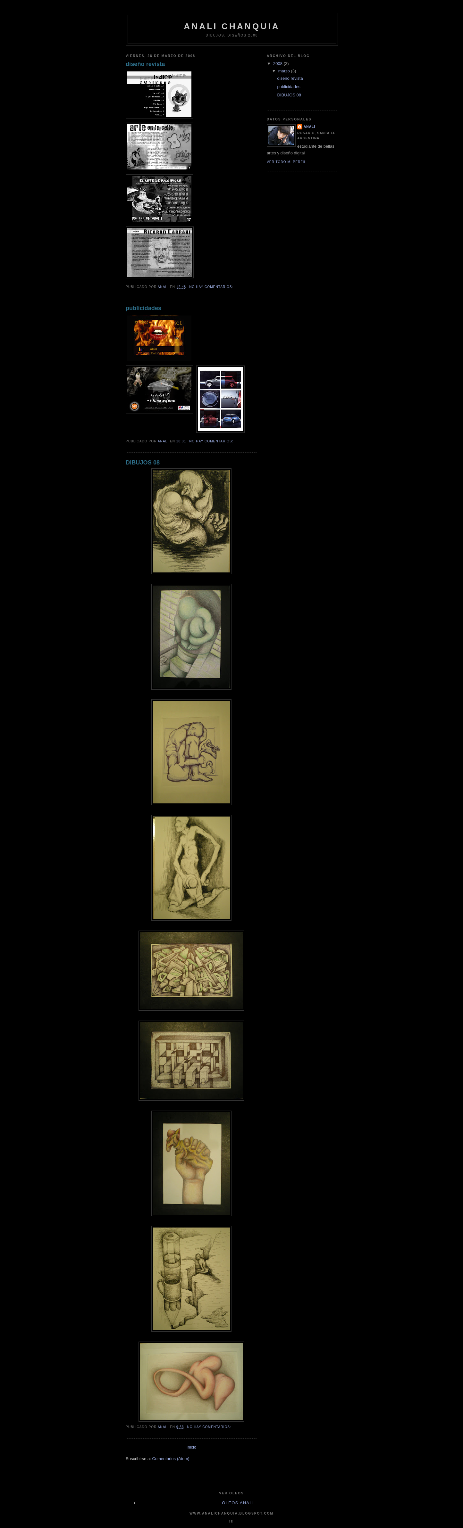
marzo (284, 71)
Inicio (191, 1447)
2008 (278, 63)
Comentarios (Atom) (170, 1458)
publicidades (143, 308)
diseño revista (145, 64)
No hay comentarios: (211, 287)
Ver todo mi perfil (286, 162)
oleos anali (238, 1502)
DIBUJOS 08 (143, 462)
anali (309, 126)
